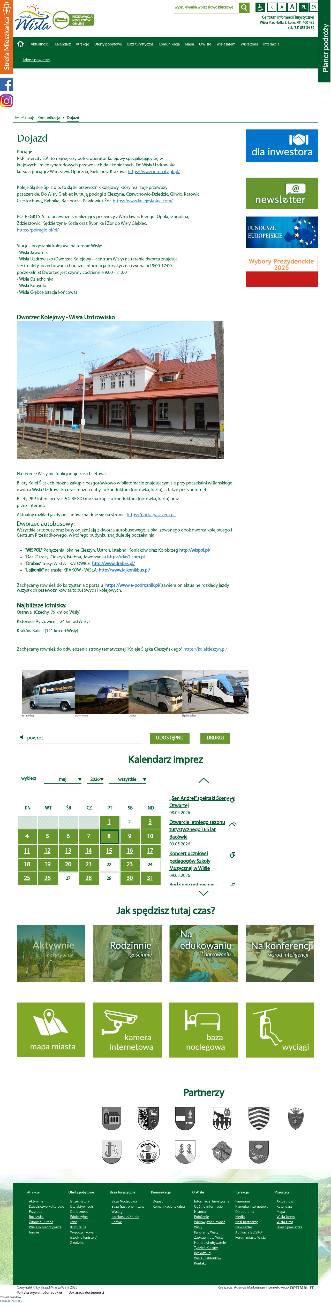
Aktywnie (36, 1201)
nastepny (17, 1301)
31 (150, 878)
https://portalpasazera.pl (151, 515)
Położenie (201, 1216)
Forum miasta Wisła (250, 1237)
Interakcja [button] (271, 45)
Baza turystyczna (123, 1192)
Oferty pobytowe (108, 45)
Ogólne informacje (208, 1206)
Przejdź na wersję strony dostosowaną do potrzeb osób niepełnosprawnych (260, 7)
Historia (200, 1211)
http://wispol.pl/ (194, 550)
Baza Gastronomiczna (128, 1206)
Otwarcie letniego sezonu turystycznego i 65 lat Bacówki (197, 830)
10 (150, 837)
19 (47, 865)
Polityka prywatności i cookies (40, 1293)
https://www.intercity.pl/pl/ (154, 171)
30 (129, 878)
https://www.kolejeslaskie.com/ (143, 201)
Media (240, 1216)
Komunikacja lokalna (169, 1206)
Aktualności (40, 45)
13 (68, 851)
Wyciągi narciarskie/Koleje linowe (125, 1216)
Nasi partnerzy (246, 1222)
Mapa (189, 45)
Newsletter (243, 1227)
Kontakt (200, 1263)
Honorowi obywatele (210, 1242)
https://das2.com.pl (126, 557)
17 (150, 851)
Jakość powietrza (36, 60)
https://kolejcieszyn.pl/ (205, 649)
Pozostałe (282, 1192)
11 (27, 851)
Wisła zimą (249, 45)
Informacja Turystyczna (211, 1201)
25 (27, 878)
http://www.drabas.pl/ (113, 563)
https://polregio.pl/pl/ (38, 230)
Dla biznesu (79, 1211)
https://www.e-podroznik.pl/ (132, 585)
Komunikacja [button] (169, 45)
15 (109, 851)
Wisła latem (226, 45)
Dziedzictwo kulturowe (46, 1206)
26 (47, 878)
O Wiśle (198, 1192)
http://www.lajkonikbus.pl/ (124, 570)
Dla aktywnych (81, 1206)
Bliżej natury (80, 1201)
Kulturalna (78, 1227)
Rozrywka (36, 1216)
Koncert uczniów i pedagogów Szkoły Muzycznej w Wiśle (189, 861)
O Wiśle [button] (205, 45)
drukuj (215, 738)
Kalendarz (63, 45)
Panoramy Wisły (206, 1232)
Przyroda (35, 1211)
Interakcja (241, 1192)
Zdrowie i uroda (41, 1222)
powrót (31, 738)
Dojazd (158, 1201)
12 (47, 851)
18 (27, 865)
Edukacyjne (79, 1216)
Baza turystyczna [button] (140, 45)
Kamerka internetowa (251, 1206)
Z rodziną (77, 1242)
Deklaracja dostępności (86, 1293)
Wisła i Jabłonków (207, 1258)
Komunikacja (161, 1192)
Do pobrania (244, 1211)
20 (68, 865)
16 (129, 851)
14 (88, 851)
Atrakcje (82, 45)
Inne (73, 1222)
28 (88, 878)
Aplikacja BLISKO (248, 1232)
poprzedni (6, 1301)
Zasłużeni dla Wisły (208, 1237)
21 (88, 865)
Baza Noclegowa (124, 1201)
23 (129, 865)
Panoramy (243, 1201)
